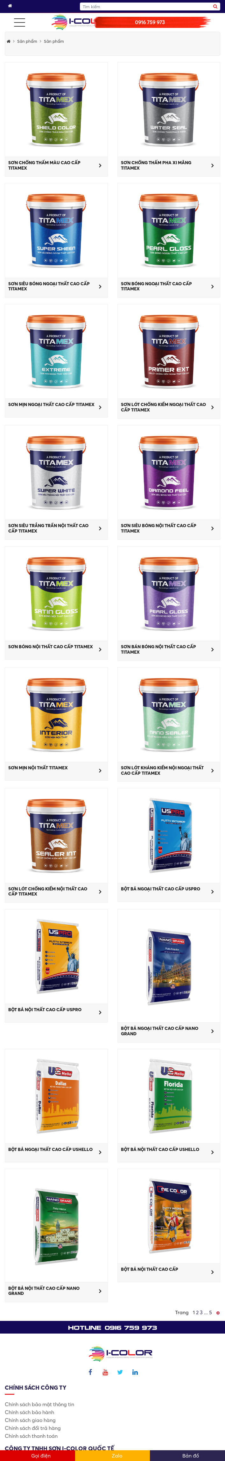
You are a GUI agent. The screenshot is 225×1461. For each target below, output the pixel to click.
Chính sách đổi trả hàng (33, 1428)
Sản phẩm (27, 41)
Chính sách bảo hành (29, 1412)
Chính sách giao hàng (30, 1420)
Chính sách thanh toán (31, 1436)
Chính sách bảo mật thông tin (39, 1404)
